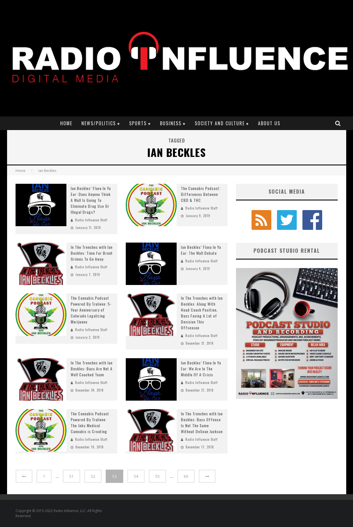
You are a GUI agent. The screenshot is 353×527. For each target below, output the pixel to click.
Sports (138, 123)
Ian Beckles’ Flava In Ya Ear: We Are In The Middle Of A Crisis (201, 368)
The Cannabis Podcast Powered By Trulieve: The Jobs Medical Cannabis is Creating (90, 422)
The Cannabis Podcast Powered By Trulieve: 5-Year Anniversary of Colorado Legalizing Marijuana (91, 310)
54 (136, 476)
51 (71, 476)
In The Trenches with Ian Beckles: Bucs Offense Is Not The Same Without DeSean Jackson (202, 422)
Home (66, 123)
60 (186, 476)
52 (93, 476)
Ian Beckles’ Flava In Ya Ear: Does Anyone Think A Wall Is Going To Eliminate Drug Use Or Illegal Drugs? (91, 200)
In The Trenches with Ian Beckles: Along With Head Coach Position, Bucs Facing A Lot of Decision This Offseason (202, 313)
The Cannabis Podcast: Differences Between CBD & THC (200, 194)
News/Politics (98, 123)
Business (170, 123)
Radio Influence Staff (91, 220)
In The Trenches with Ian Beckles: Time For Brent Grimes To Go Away (92, 253)
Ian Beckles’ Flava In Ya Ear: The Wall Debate (201, 250)
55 (157, 476)
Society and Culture (220, 123)
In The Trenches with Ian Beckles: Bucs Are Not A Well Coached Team (91, 368)
